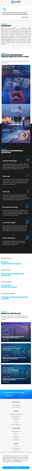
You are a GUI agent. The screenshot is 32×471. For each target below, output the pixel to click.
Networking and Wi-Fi (16, 416)
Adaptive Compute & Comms (16, 414)
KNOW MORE (6, 339)
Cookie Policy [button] (16, 460)
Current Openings (16, 448)
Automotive (16, 422)
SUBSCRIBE (9, 395)
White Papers (16, 439)
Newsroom (15, 433)
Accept (16, 467)
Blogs (16, 435)
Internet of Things (16, 418)
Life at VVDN (16, 446)
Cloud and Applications (16, 424)
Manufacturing (16, 407)
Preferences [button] (19, 461)
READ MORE (26, 17)
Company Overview (16, 431)
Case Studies (16, 437)
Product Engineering (16, 405)
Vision (16, 420)
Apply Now (16, 450)
